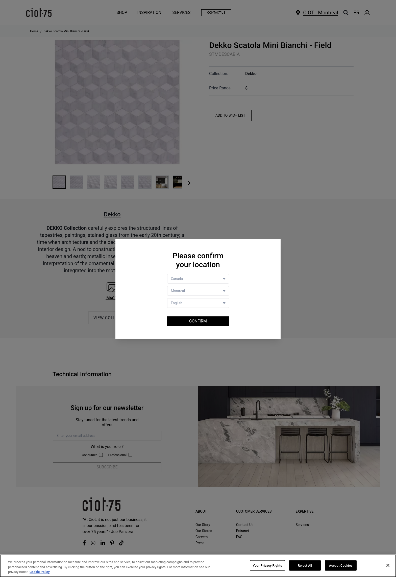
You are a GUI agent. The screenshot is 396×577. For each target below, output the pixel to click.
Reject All (305, 565)
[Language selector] (198, 303)
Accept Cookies (341, 565)
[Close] (387, 565)
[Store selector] (198, 291)
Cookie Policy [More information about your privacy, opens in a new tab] (40, 572)
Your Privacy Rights (267, 565)
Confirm (198, 321)
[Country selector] (198, 279)
